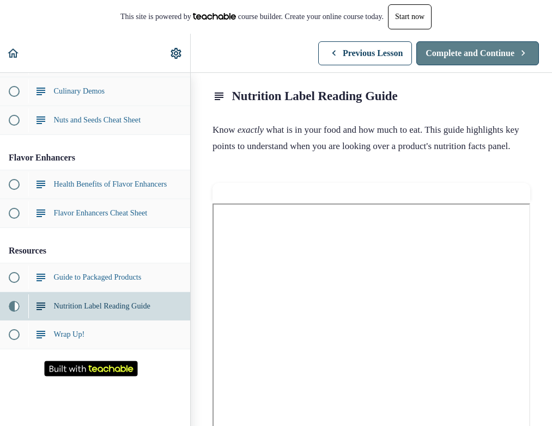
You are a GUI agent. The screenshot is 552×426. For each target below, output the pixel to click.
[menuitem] (176, 53)
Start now (409, 17)
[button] (13, 53)
